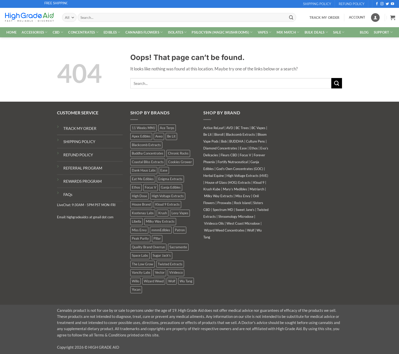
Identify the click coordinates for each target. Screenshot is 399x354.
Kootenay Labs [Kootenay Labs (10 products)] (143, 213)
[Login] (375, 17)
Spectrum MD (223, 210)
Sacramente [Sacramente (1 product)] (178, 247)
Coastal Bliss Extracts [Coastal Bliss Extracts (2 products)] (148, 162)
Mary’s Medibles (235, 189)
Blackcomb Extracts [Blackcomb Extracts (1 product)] (146, 145)
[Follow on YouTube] (392, 4)
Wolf (250, 230)
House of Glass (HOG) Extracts (228, 182)
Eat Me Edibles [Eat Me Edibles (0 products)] (143, 179)
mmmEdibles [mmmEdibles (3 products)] (160, 230)
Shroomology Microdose (235, 216)
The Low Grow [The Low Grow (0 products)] (142, 264)
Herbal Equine (213, 176)
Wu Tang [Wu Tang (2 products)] (186, 281)
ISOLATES (177, 32)
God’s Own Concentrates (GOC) (239, 169)
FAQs (68, 194)
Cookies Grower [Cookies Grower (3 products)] (180, 162)
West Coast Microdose (243, 223)
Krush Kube (211, 189)
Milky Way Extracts (218, 196)
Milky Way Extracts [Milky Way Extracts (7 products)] (160, 221)
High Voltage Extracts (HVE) (247, 176)
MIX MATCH (288, 32)
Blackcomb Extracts (240, 134)
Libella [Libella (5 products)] (136, 221)
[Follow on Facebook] (377, 4)
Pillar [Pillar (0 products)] (157, 238)
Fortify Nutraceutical (233, 162)
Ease (243, 148)
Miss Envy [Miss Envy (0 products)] (139, 230)
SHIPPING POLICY (79, 141)
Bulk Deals (316, 32)
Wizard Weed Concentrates (224, 230)
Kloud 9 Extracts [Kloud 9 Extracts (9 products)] (167, 204)
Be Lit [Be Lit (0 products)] (171, 136)
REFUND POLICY (78, 154)
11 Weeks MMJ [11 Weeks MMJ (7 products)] (143, 128)
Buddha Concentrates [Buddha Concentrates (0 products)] (147, 153)
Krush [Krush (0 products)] (162, 213)
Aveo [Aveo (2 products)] (159, 136)
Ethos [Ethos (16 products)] (136, 187)
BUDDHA (236, 141)
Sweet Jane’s (245, 210)
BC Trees (242, 128)
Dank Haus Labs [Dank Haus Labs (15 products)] (144, 170)
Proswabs (224, 203)
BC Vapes (258, 128)
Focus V (245, 155)
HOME (11, 32)
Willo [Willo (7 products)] (135, 281)
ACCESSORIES (34, 32)
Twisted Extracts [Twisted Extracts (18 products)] (170, 264)
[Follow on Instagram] (382, 4)
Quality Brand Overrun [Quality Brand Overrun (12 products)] (148, 247)
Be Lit (207, 134)
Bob (224, 141)
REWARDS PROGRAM (82, 181)
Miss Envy (242, 196)
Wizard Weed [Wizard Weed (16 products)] (154, 281)
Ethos (253, 148)
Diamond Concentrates (220, 148)
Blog (364, 32)
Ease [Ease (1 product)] (163, 170)
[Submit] (291, 17)
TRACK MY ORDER (79, 128)
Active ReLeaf (213, 128)
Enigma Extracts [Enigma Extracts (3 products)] (170, 179)
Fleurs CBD (229, 155)
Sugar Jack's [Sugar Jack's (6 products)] (162, 255)
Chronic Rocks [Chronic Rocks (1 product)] (178, 153)
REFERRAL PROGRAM (82, 168)
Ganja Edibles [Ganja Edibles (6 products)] (171, 187)
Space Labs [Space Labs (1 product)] (140, 255)
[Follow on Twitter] (387, 4)
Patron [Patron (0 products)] (180, 230)
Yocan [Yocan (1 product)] (136, 289)
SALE (339, 32)
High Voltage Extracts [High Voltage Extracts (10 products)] (168, 196)
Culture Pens (255, 141)
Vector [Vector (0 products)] (160, 272)
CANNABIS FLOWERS (144, 32)
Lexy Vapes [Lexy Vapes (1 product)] (180, 213)
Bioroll (218, 134)
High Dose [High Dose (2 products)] (139, 196)
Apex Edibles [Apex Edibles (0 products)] (141, 136)
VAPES (265, 32)
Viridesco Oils (214, 223)
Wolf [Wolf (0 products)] (171, 281)
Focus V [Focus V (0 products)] (150, 187)
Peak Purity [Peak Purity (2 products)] (140, 238)
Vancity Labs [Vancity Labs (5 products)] (141, 272)
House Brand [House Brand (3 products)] (141, 204)
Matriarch (257, 189)
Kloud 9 (258, 182)
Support (383, 32)
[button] (392, 17)
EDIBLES (112, 32)
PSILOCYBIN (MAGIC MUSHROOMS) (222, 32)
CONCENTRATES (83, 32)
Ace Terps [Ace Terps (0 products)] (167, 128)
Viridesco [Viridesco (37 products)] (176, 272)
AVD (229, 128)
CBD (58, 32)
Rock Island (242, 203)
